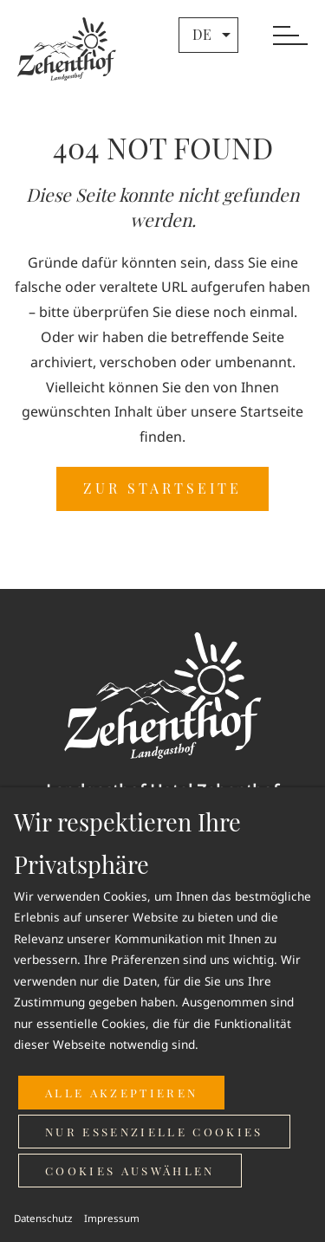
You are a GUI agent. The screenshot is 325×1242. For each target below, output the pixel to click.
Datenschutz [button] (43, 1218)
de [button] (213, 34)
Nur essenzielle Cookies (154, 1131)
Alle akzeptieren (121, 1092)
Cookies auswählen (130, 1170)
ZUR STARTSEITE (162, 488)
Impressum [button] (112, 1218)
